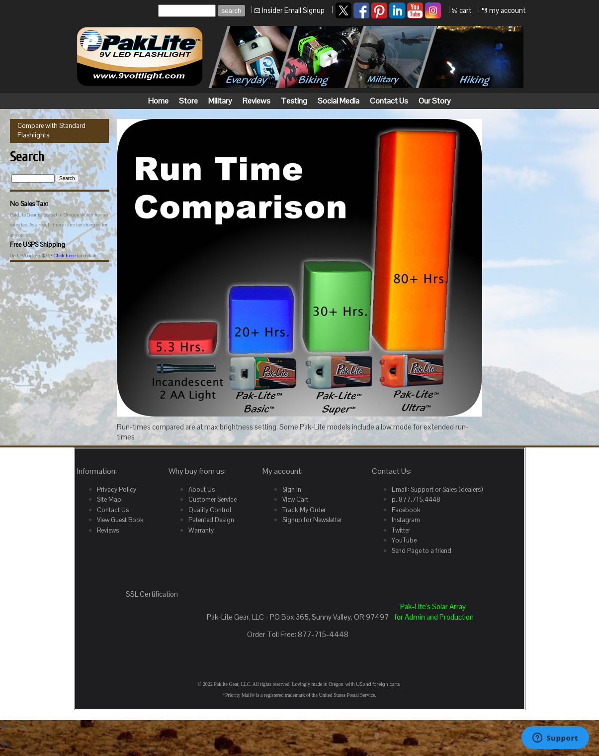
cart (465, 10)
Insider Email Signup (293, 10)
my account (507, 10)
